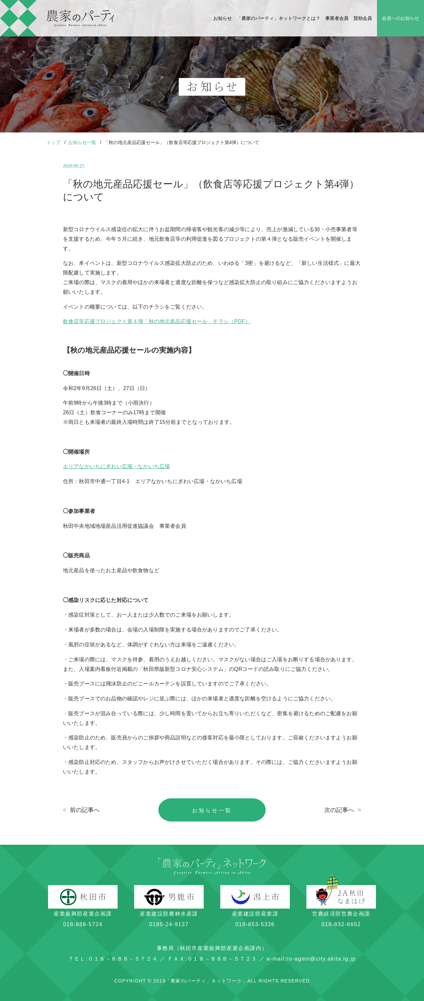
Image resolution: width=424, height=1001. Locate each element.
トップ (54, 142)
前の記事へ (81, 810)
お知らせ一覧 (82, 142)
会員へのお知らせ (400, 18)
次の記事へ (342, 810)
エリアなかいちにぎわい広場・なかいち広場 (116, 466)
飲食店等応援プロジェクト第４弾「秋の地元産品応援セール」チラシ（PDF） (156, 321)
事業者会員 (336, 18)
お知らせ (222, 18)
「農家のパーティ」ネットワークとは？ (278, 18)
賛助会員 (362, 18)
